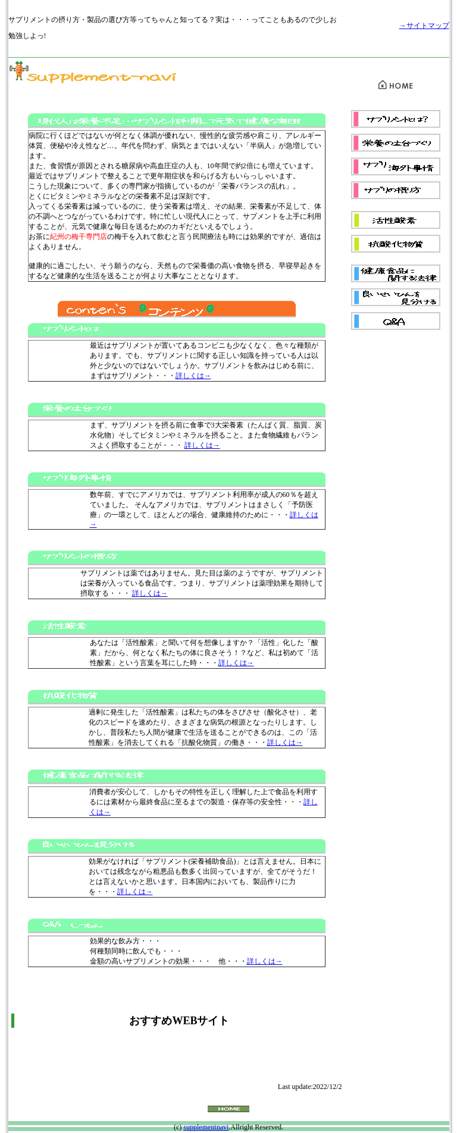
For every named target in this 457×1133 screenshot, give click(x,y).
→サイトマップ (424, 25)
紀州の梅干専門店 (78, 236)
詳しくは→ (193, 376)
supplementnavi (205, 1127)
